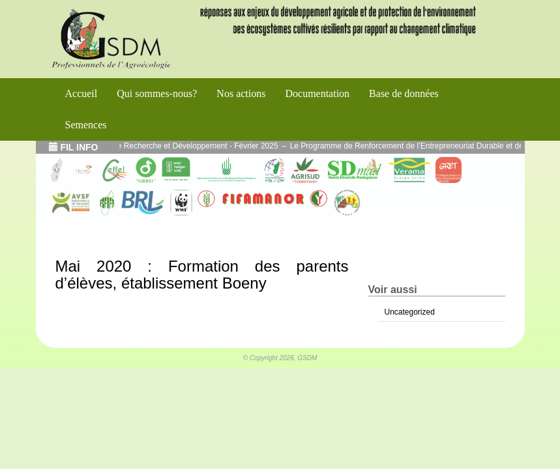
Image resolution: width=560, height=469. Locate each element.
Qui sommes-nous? (157, 93)
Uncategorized (410, 312)
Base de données (404, 93)
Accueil (81, 93)
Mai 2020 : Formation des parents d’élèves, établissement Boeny (202, 274)
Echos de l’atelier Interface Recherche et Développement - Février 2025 (161, 145)
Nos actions (240, 93)
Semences (86, 124)
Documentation (317, 93)
